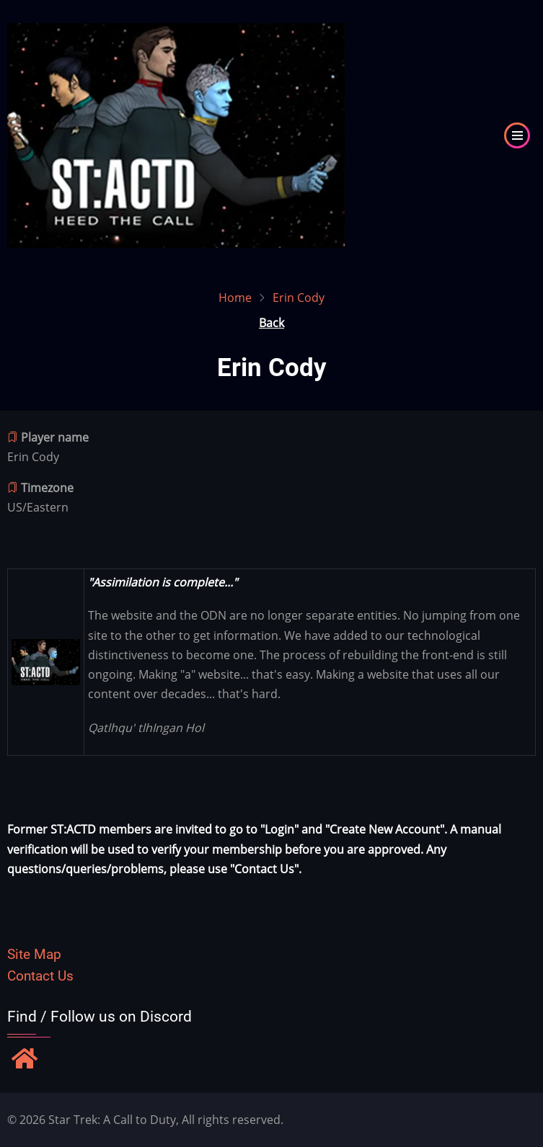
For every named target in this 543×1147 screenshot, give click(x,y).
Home (235, 297)
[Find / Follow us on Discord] (24, 1060)
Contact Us (40, 976)
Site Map (34, 954)
